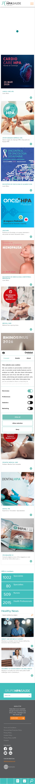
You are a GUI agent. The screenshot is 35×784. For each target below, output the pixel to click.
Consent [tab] (6, 358)
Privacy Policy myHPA (10, 738)
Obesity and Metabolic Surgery (12, 639)
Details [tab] (17, 358)
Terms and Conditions (10, 727)
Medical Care (6, 323)
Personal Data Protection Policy (13, 730)
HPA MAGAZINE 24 (7, 555)
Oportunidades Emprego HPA (12, 138)
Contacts (6, 740)
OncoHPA (5, 230)
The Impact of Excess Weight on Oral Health (16, 669)
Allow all (17, 417)
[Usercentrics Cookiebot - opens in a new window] (25, 353)
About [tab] (29, 358)
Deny (17, 429)
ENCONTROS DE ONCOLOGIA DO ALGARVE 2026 (17, 184)
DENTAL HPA (6, 509)
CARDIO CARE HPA (8, 91)
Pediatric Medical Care (10, 462)
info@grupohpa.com (9, 761)
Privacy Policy (8, 733)
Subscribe (14, 718)
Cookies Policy (8, 735)
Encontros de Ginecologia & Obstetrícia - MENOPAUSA (17, 277)
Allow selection (17, 423)
